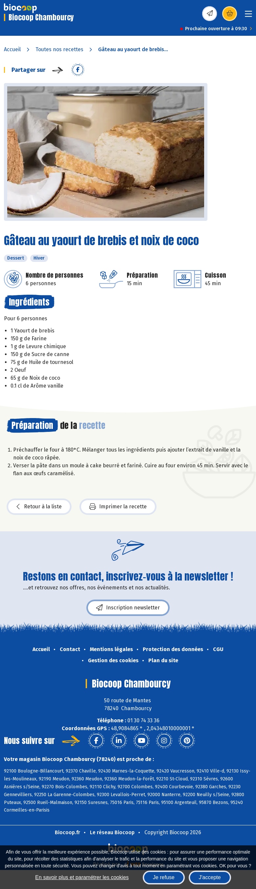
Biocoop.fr (67, 832)
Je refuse (164, 877)
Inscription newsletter (128, 607)
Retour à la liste (39, 506)
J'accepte (210, 877)
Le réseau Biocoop (112, 832)
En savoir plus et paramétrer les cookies (82, 877)
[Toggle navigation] (248, 16)
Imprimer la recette (118, 506)
